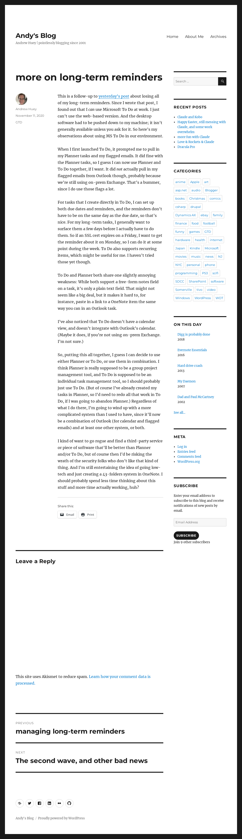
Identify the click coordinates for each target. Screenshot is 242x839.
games (194, 231)
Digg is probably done (193, 334)
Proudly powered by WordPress (61, 818)
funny (179, 231)
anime (180, 182)
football (209, 223)
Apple (194, 182)
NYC (178, 265)
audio (195, 190)
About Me (194, 36)
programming (186, 273)
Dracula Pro (186, 147)
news (209, 256)
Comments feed (189, 457)
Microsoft (212, 248)
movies (180, 256)
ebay (204, 215)
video (211, 290)
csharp (180, 207)
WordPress (202, 298)
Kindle (195, 248)
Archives (218, 36)
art (206, 182)
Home (172, 36)
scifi (215, 273)
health (200, 240)
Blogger (211, 190)
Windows (182, 298)
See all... (179, 413)
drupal (195, 207)
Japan (180, 248)
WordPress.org (188, 462)
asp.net (181, 190)
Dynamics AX (185, 215)
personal (193, 265)
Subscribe (186, 535)
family (218, 215)
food (195, 223)
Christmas (197, 198)
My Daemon (186, 381)
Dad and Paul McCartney (195, 397)
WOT (219, 298)
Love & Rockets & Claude (195, 142)
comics (215, 198)
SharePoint (197, 281)
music (196, 256)
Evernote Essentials (192, 350)
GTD (19, 122)
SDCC (179, 281)
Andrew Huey (26, 109)
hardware (182, 240)
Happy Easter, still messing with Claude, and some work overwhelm (201, 127)
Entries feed (186, 452)
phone (210, 265)
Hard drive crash (190, 366)
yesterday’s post (114, 96)
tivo (199, 290)
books (180, 198)
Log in (182, 447)
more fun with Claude (193, 137)
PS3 (205, 273)
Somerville (183, 290)
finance (181, 223)
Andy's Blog (36, 35)
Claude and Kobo (189, 117)
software (217, 281)
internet (216, 240)
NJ (220, 256)
